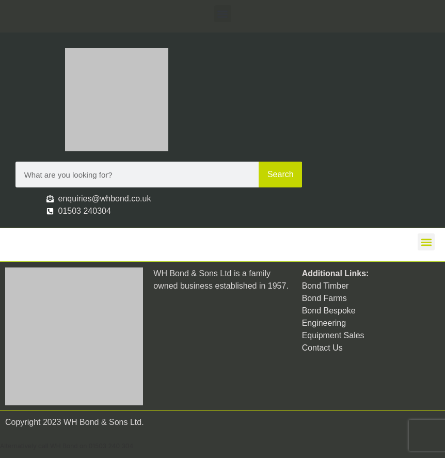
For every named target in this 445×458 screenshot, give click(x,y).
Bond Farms (324, 298)
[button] (222, 13)
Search (280, 174)
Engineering (324, 323)
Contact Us (322, 347)
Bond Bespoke (329, 310)
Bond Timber (325, 285)
